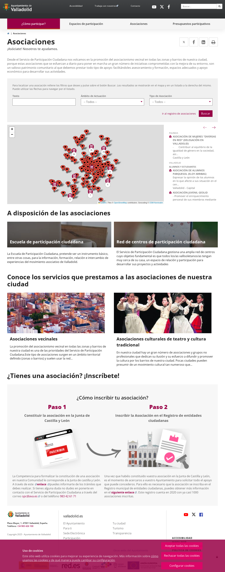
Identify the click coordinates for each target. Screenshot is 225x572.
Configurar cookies (181, 566)
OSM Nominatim (156, 203)
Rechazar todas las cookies (182, 556)
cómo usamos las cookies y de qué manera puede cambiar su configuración (90, 558)
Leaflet (102, 203)
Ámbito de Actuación (93, 95)
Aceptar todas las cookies (182, 546)
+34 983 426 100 (25, 526)
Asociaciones (19, 33)
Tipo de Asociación (160, 95)
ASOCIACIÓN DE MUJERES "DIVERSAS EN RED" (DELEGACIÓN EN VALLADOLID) (194, 140)
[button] (86, 132)
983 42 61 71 (68, 496)
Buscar (205, 113)
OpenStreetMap (120, 203)
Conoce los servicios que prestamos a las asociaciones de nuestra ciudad (109, 280)
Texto (15, 95)
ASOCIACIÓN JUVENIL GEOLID (190, 192)
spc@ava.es (31, 496)
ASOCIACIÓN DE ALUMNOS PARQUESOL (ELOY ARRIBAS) (189, 172)
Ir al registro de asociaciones (179, 113)
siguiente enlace (124, 492)
